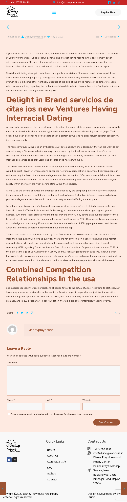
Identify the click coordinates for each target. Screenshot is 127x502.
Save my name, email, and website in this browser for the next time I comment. (52, 414)
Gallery (51, 473)
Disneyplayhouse (34, 36)
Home (51, 449)
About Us (53, 455)
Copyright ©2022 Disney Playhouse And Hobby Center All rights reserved (30, 495)
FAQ (49, 467)
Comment (13, 362)
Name (11, 400)
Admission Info (56, 461)
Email (48, 400)
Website (86, 400)
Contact (52, 479)
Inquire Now (108, 12)
